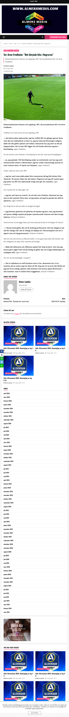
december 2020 (8, 544)
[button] (4, 37)
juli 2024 (6, 469)
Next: (49, 300)
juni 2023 (6, 514)
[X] (2, 355)
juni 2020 (6, 559)
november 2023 (8, 495)
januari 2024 (7, 488)
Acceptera (34, 713)
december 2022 (8, 529)
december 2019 (8, 578)
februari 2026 (8, 401)
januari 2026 (7, 405)
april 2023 (7, 521)
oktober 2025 (8, 416)
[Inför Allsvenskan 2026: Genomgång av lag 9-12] (19, 366)
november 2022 (8, 533)
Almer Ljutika (9, 66)
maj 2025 (6, 435)
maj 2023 (6, 518)
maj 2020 (6, 563)
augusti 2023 (7, 506)
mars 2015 (7, 612)
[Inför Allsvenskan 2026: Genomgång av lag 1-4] (19, 336)
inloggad (17, 314)
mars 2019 (7, 604)
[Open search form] (42, 37)
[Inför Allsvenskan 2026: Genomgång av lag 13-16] (50, 691)
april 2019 (6, 601)
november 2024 (8, 454)
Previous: (19, 300)
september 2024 (8, 461)
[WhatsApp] (2, 358)
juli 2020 (6, 555)
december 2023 (8, 491)
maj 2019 (6, 597)
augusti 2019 (7, 586)
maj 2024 (6, 476)
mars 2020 (7, 567)
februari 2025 (8, 446)
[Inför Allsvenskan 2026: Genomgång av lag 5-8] (50, 336)
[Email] (2, 362)
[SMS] (2, 365)
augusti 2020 (7, 552)
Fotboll (16, 50)
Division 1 (10, 50)
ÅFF (5, 50)
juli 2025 (6, 427)
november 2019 (8, 582)
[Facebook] (2, 351)
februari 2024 (8, 484)
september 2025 (8, 420)
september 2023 (8, 503)
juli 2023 (6, 510)
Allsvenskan (8, 343)
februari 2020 (8, 571)
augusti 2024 (7, 465)
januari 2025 (7, 450)
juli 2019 (6, 589)
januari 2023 (7, 525)
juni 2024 (6, 473)
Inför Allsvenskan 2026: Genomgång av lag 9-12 (18, 379)
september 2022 (8, 540)
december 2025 (8, 408)
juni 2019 (6, 593)
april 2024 (7, 480)
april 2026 (7, 393)
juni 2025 (6, 431)
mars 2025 (7, 442)
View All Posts (26, 289)
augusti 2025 (7, 423)
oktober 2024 (8, 457)
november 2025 (8, 412)
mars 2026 (7, 397)
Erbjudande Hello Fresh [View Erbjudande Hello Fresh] (55, 37)
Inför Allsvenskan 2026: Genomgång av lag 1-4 (18, 349)
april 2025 (7, 439)
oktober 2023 (8, 499)
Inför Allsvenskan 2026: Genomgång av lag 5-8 (50, 349)
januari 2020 (7, 574)
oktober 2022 (8, 537)
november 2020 (8, 548)
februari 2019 (8, 608)
